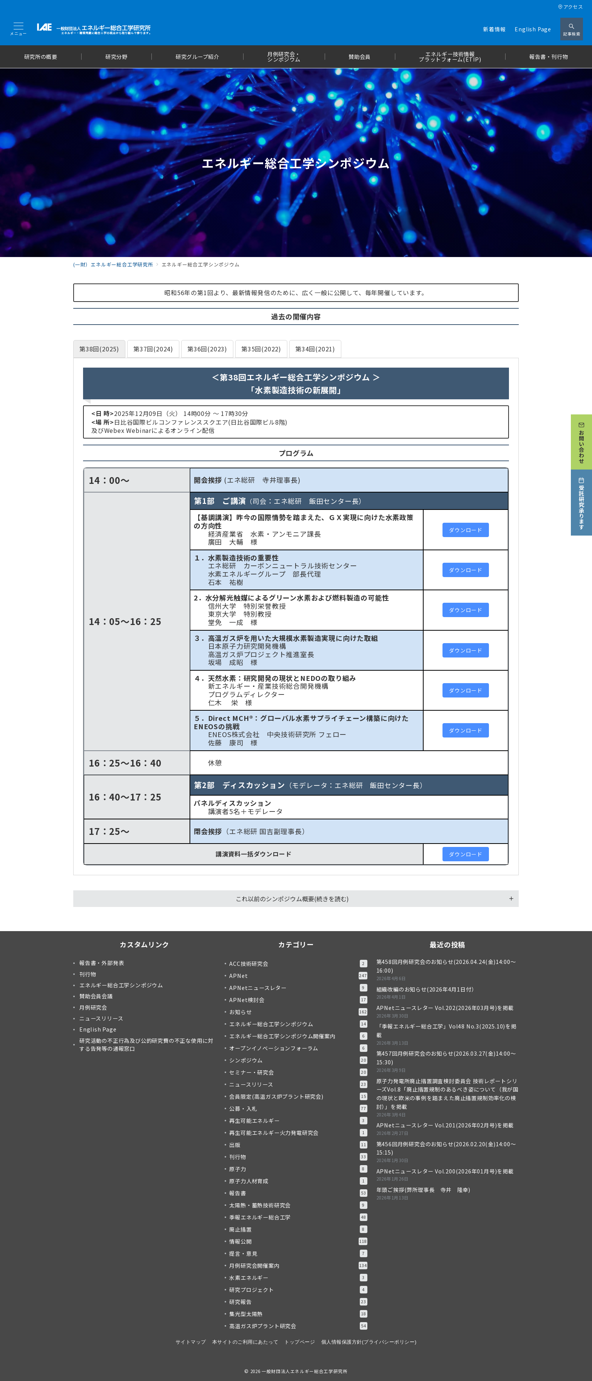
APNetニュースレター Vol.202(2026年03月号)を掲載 (445, 1008)
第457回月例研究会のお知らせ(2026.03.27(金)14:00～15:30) (446, 1058)
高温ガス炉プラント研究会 (298, 1326)
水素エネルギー (298, 1277)
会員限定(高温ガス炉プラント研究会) (298, 1096)
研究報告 (298, 1302)
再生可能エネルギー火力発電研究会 (298, 1132)
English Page (533, 29)
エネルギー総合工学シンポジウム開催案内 (298, 1036)
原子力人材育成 (298, 1181)
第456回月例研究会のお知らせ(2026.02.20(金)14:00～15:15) (446, 1148)
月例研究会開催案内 (298, 1265)
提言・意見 (298, 1253)
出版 (298, 1145)
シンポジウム (298, 1060)
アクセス (570, 6)
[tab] (99, 349)
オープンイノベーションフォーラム (298, 1048)
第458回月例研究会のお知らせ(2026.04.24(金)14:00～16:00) (446, 966)
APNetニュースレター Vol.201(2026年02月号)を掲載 (445, 1125)
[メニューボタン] (18, 29)
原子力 (298, 1169)
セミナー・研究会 (298, 1072)
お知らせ (298, 1012)
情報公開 (298, 1241)
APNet (298, 975)
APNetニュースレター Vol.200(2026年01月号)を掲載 (445, 1171)
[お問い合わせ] (581, 437)
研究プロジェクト (298, 1289)
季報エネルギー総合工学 (298, 1217)
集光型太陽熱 (298, 1314)
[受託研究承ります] (581, 498)
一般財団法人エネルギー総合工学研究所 (305, 1371)
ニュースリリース (298, 1084)
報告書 (298, 1193)
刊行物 (298, 1157)
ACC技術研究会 (298, 963)
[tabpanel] (296, 616)
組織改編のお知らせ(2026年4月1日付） (426, 989)
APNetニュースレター (298, 987)
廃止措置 (298, 1229)
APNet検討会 (298, 1000)
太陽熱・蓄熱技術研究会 (298, 1205)
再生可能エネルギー (298, 1120)
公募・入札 (298, 1108)
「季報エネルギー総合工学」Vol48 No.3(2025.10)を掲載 (446, 1030)
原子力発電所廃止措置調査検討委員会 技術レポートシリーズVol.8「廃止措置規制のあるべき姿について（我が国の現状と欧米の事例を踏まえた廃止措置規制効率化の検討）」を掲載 (447, 1093)
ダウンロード (466, 530)
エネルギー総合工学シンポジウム (298, 1024)
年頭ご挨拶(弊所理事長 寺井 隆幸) (423, 1189)
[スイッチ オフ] (571, 29)
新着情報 (494, 29)
